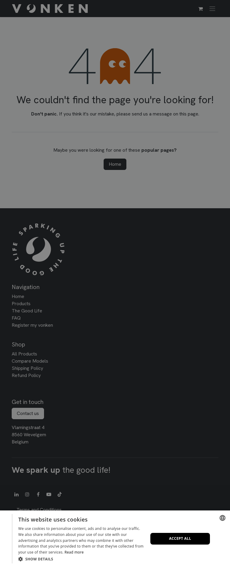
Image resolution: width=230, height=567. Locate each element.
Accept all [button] (180, 538)
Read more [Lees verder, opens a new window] (74, 552)
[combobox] (223, 518)
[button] (81, 559)
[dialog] (115, 538)
